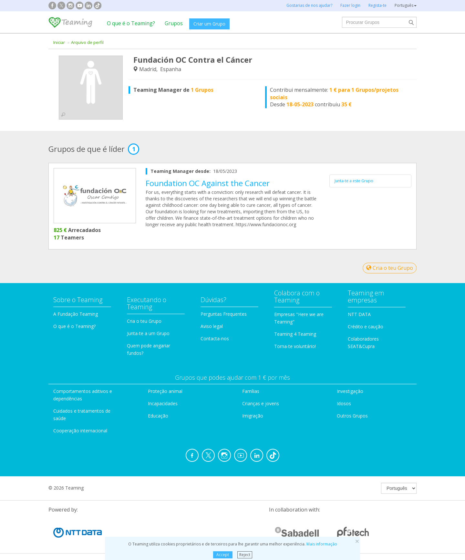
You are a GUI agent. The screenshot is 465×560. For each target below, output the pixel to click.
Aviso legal (212, 326)
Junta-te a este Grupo (354, 181)
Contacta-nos (215, 338)
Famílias (250, 391)
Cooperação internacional (80, 431)
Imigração (252, 416)
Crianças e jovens (260, 403)
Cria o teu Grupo (389, 267)
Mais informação (321, 544)
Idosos (344, 403)
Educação (158, 416)
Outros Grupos (352, 416)
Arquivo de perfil (87, 42)
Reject (244, 554)
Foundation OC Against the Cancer (208, 183)
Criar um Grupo (209, 24)
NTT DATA (359, 314)
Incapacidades (163, 403)
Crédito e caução (365, 326)
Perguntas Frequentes (224, 314)
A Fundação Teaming (75, 314)
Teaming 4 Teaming (295, 334)
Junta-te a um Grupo (148, 333)
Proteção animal (165, 391)
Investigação (350, 391)
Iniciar (59, 42)
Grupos (174, 23)
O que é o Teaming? (131, 23)
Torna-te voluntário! (295, 346)
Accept (222, 554)
